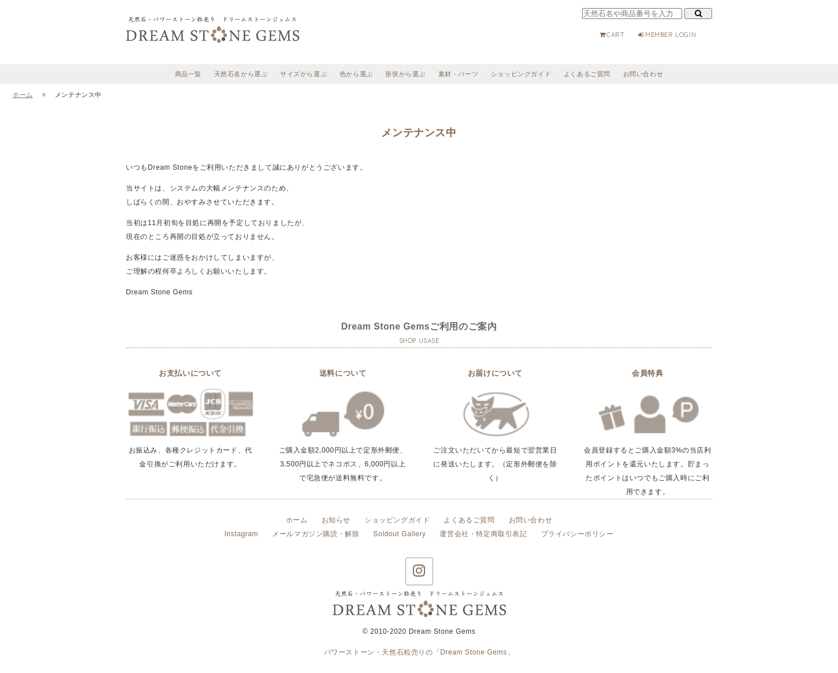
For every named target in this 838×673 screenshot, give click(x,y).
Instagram (241, 534)
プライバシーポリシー (577, 534)
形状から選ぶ (405, 73)
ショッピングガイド (521, 73)
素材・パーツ (458, 73)
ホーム (297, 520)
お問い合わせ (643, 73)
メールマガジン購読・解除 (315, 534)
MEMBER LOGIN (666, 35)
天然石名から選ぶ (241, 73)
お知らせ (336, 520)
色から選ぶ (356, 73)
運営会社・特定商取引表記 (483, 534)
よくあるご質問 (587, 73)
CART (611, 35)
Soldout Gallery (399, 534)
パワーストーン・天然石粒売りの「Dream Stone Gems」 (419, 652)
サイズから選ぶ (303, 73)
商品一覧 (188, 73)
